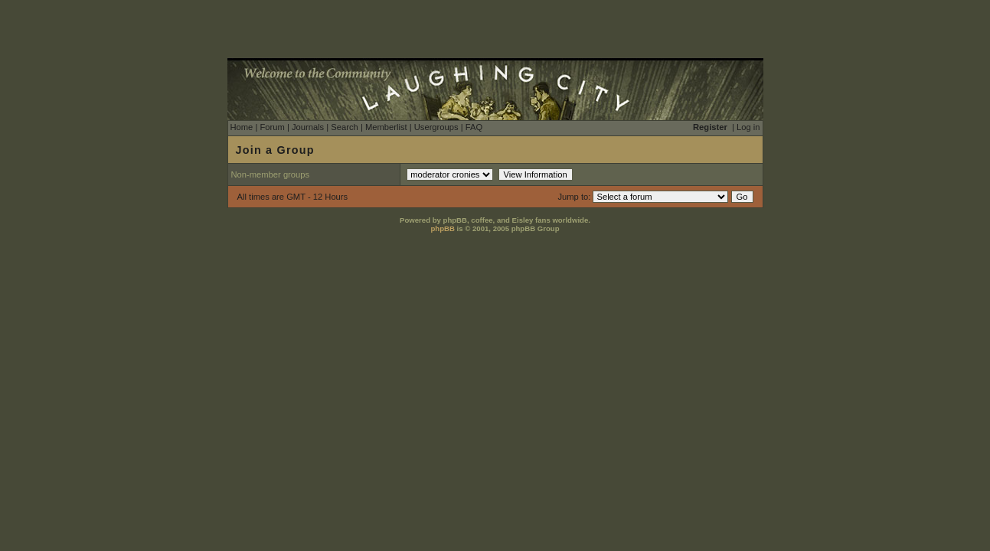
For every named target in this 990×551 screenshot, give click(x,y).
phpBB (442, 228)
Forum (272, 127)
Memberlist (386, 127)
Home (241, 127)
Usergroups (436, 127)
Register (710, 127)
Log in (748, 127)
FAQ (474, 127)
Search (344, 127)
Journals (308, 127)
